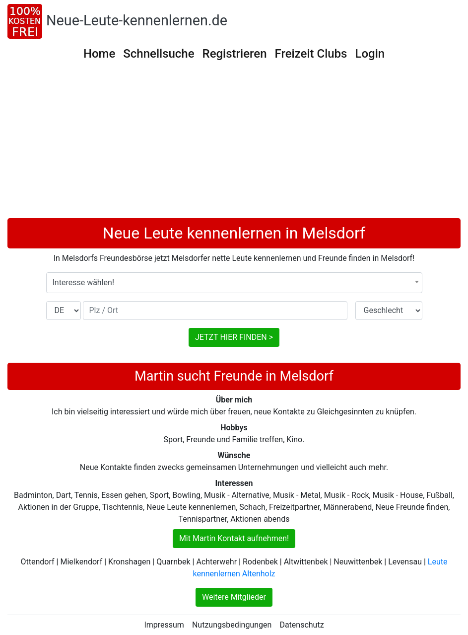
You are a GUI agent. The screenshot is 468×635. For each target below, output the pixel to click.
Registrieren (234, 54)
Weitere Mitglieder (234, 597)
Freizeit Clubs (311, 54)
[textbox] (234, 283)
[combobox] (234, 282)
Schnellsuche (158, 54)
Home (99, 54)
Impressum (164, 625)
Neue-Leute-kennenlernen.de (136, 20)
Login (370, 54)
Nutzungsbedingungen (231, 625)
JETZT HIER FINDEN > (234, 337)
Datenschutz (301, 625)
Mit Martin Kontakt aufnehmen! (234, 538)
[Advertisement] (234, 143)
